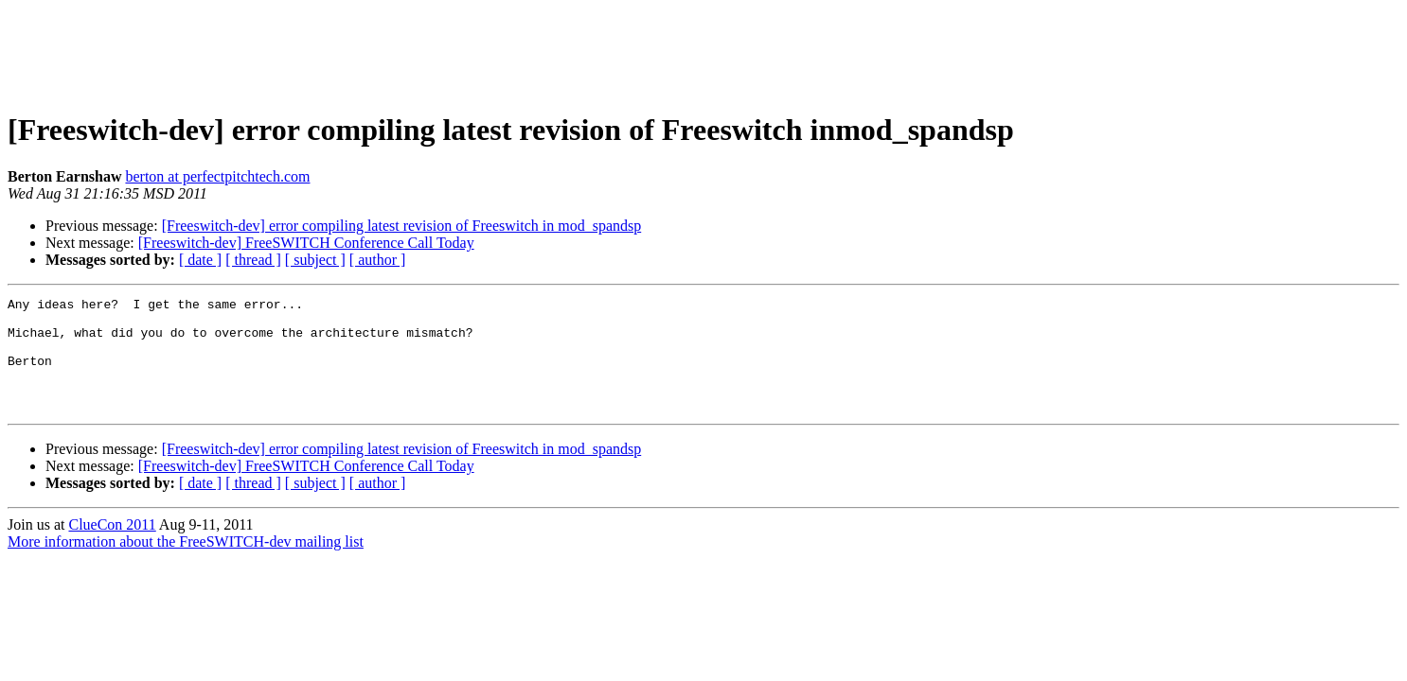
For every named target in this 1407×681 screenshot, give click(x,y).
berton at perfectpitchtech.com (217, 176)
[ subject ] (315, 260)
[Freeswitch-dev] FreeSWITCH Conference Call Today (306, 243)
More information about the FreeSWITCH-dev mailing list (186, 564)
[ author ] (377, 260)
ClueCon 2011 (111, 547)
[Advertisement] (703, 50)
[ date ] (200, 260)
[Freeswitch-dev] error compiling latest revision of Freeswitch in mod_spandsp (402, 226)
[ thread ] (253, 260)
